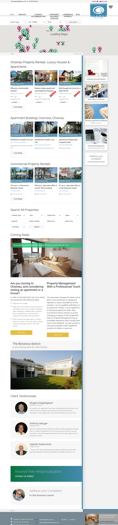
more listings (17, 107)
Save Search (73, 22)
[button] (100, 50)
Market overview (96, 123)
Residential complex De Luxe (22, 140)
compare (14, 102)
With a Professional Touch (96, 148)
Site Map (64, 519)
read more (21, 332)
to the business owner (96, 162)
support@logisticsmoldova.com (49, 522)
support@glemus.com (46, 519)
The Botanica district (27, 344)
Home (12, 54)
